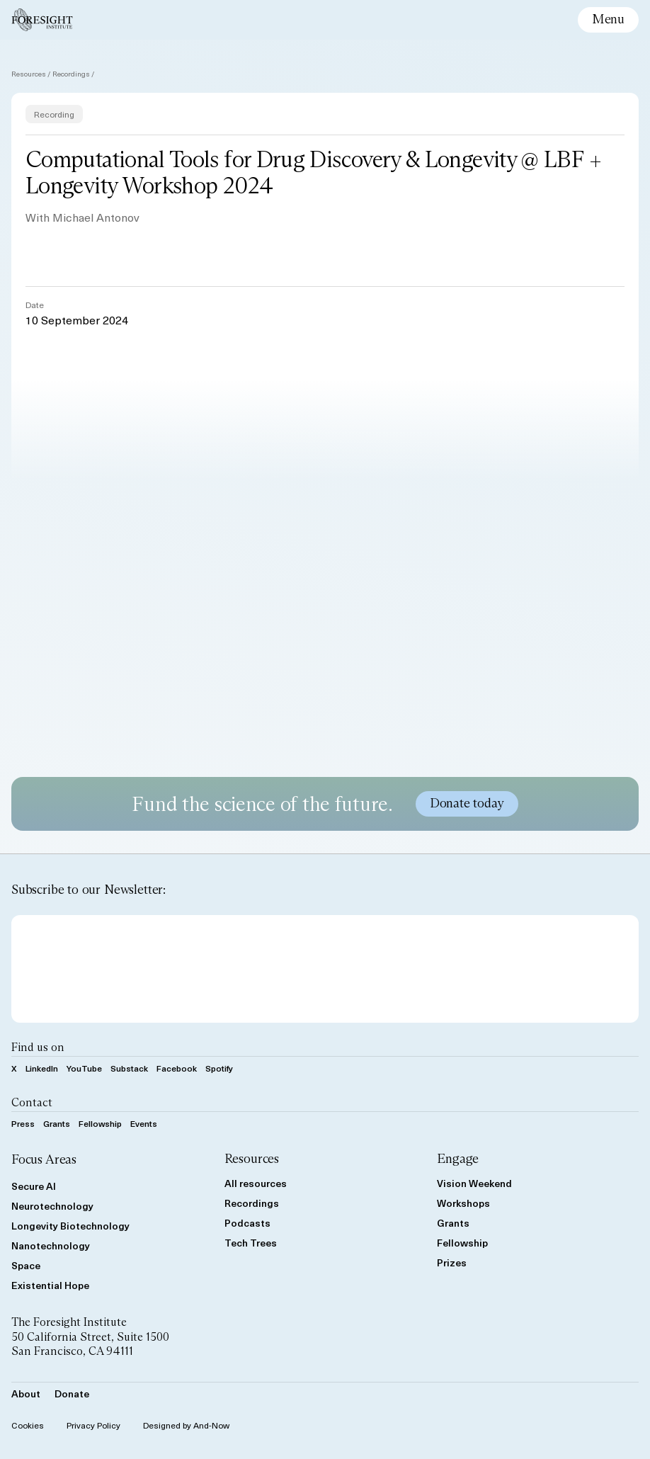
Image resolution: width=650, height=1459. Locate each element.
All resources (255, 1183)
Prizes (452, 1262)
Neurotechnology (52, 1205)
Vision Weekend (474, 1183)
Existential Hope (50, 1285)
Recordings (71, 73)
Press (23, 1123)
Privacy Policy (93, 1425)
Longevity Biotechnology (70, 1225)
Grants (56, 1123)
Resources (28, 73)
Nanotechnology (50, 1245)
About (25, 1393)
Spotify (219, 1068)
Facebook (176, 1068)
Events (143, 1123)
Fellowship (100, 1123)
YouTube (84, 1068)
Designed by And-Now (186, 1425)
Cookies (27, 1425)
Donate (72, 1393)
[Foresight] (42, 19)
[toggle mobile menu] (608, 20)
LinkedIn (41, 1068)
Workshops (463, 1203)
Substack (129, 1068)
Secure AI (33, 1186)
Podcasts (247, 1222)
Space (25, 1265)
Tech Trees (250, 1242)
